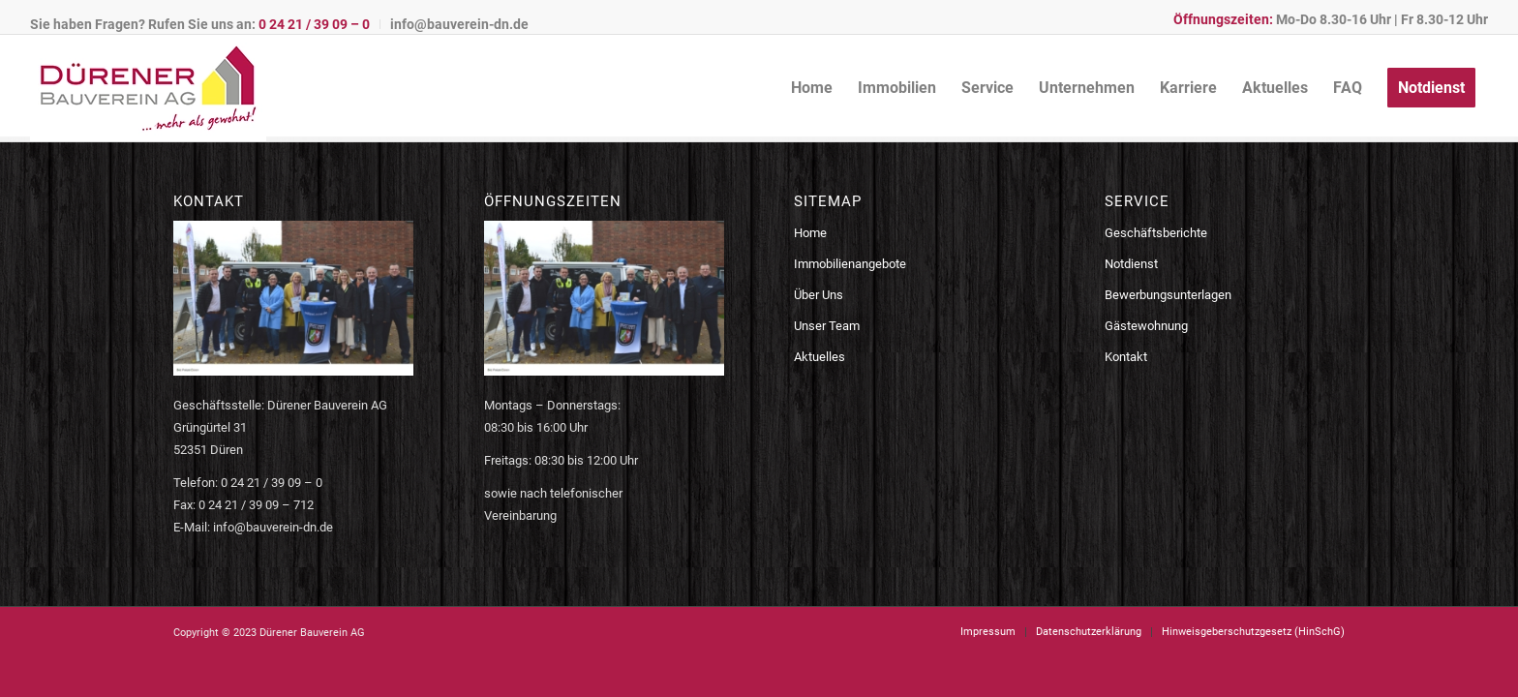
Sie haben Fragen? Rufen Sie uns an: (200, 24)
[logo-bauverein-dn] (148, 88)
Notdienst (1131, 264)
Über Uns (818, 295)
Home (810, 233)
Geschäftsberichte (1156, 233)
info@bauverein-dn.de (459, 24)
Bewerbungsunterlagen (1168, 295)
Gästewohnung (1146, 325)
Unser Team (827, 325)
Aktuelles (819, 356)
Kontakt (1126, 356)
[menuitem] (205, 24)
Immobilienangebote (850, 264)
